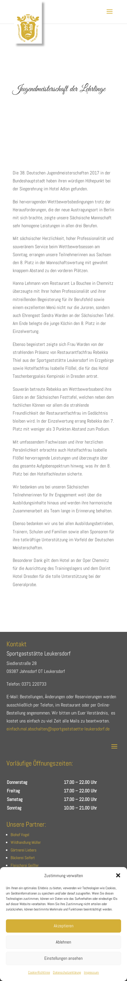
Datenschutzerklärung (67, 972)
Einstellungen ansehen (63, 958)
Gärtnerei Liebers (23, 850)
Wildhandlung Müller (26, 842)
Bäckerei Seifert (23, 857)
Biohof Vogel (20, 834)
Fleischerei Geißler (25, 865)
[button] (118, 875)
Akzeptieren (64, 925)
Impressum (91, 972)
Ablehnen (63, 942)
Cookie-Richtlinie (39, 972)
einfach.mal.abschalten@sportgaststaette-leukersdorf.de (58, 729)
